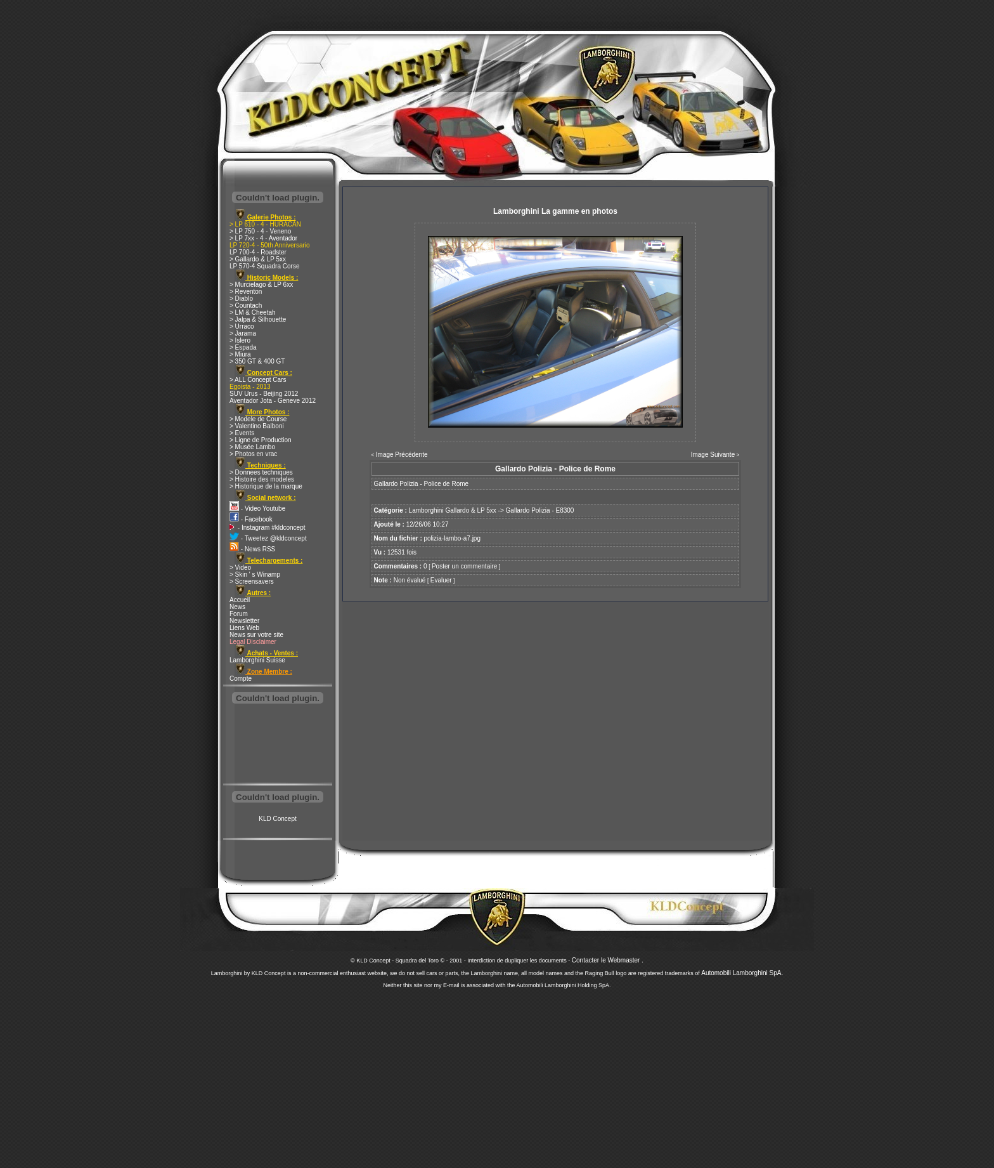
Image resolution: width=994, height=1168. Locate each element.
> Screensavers (251, 581)
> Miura (240, 354)
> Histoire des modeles (261, 479)
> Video (240, 567)
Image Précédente (402, 454)
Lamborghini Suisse (257, 660)
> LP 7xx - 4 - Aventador (263, 238)
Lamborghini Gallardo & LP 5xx (452, 510)
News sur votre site (256, 634)
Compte (240, 678)
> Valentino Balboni (256, 426)
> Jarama (242, 333)
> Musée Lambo (252, 446)
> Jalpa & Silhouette (257, 319)
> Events (241, 433)
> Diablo (241, 298)
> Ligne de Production (260, 439)
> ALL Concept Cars (257, 379)
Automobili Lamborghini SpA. (742, 972)
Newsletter (244, 620)
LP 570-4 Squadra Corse (264, 266)
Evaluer (441, 580)
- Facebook (251, 519)
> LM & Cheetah (252, 312)
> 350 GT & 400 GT (257, 361)
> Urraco (241, 326)
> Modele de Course (258, 419)
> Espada (243, 347)
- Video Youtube (257, 508)
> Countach (245, 305)
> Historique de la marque (265, 486)
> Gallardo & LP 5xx (257, 259)
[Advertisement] (278, 744)
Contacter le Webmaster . (607, 960)
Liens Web (244, 627)
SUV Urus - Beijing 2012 (263, 393)
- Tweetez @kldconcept (268, 538)
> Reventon (245, 291)
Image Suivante (713, 454)
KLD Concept (277, 818)
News (237, 606)
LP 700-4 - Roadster (258, 252)
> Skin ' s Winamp (254, 574)
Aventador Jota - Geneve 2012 (272, 400)
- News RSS (252, 549)
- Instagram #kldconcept (267, 527)
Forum (238, 613)
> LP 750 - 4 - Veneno (260, 231)
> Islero (239, 340)
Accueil (239, 599)
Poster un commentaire (464, 566)
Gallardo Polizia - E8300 (540, 510)
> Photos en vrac (253, 453)
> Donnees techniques (261, 472)
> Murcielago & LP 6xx (261, 284)
